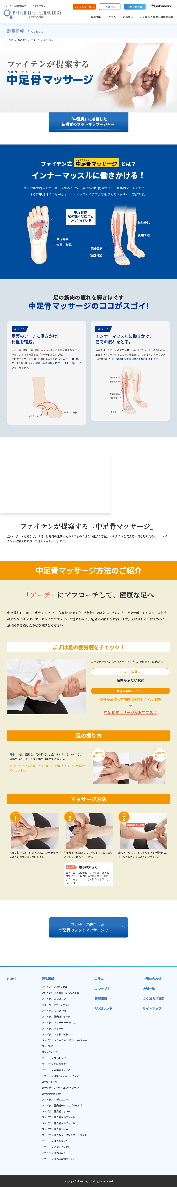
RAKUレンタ (103, 1008)
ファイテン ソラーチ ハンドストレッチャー (64, 1040)
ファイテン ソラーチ (52, 1028)
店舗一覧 (149, 988)
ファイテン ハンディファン (56, 1147)
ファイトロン (49, 1046)
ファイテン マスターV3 (54, 1010)
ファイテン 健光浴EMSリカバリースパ (62, 1105)
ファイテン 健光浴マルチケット (58, 1123)
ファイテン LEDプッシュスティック (60, 1076)
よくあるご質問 (153, 998)
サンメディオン (50, 1052)
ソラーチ (35, 40)
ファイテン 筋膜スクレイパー (57, 1070)
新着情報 (128, 17)
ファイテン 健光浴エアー (55, 1152)
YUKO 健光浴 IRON (52, 1093)
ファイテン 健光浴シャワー (56, 1111)
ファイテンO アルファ (54, 998)
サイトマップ (152, 1008)
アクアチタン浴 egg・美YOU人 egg (60, 992)
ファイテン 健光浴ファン (55, 1141)
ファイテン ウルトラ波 (54, 1058)
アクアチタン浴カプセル (54, 986)
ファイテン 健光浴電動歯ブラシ (58, 1158)
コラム (112, 17)
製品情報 (96, 17)
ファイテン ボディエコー (55, 1099)
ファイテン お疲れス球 (54, 1064)
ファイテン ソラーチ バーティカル (60, 1022)
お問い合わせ (152, 978)
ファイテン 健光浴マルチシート (58, 1117)
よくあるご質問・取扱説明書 (157, 17)
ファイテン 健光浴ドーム (55, 1129)
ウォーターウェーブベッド (56, 1004)
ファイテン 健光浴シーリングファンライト (64, 1135)
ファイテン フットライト (55, 1034)
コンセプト (102, 988)
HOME (10, 40)
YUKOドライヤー (51, 1081)
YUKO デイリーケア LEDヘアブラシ (60, 1087)
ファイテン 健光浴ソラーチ (56, 1016)
